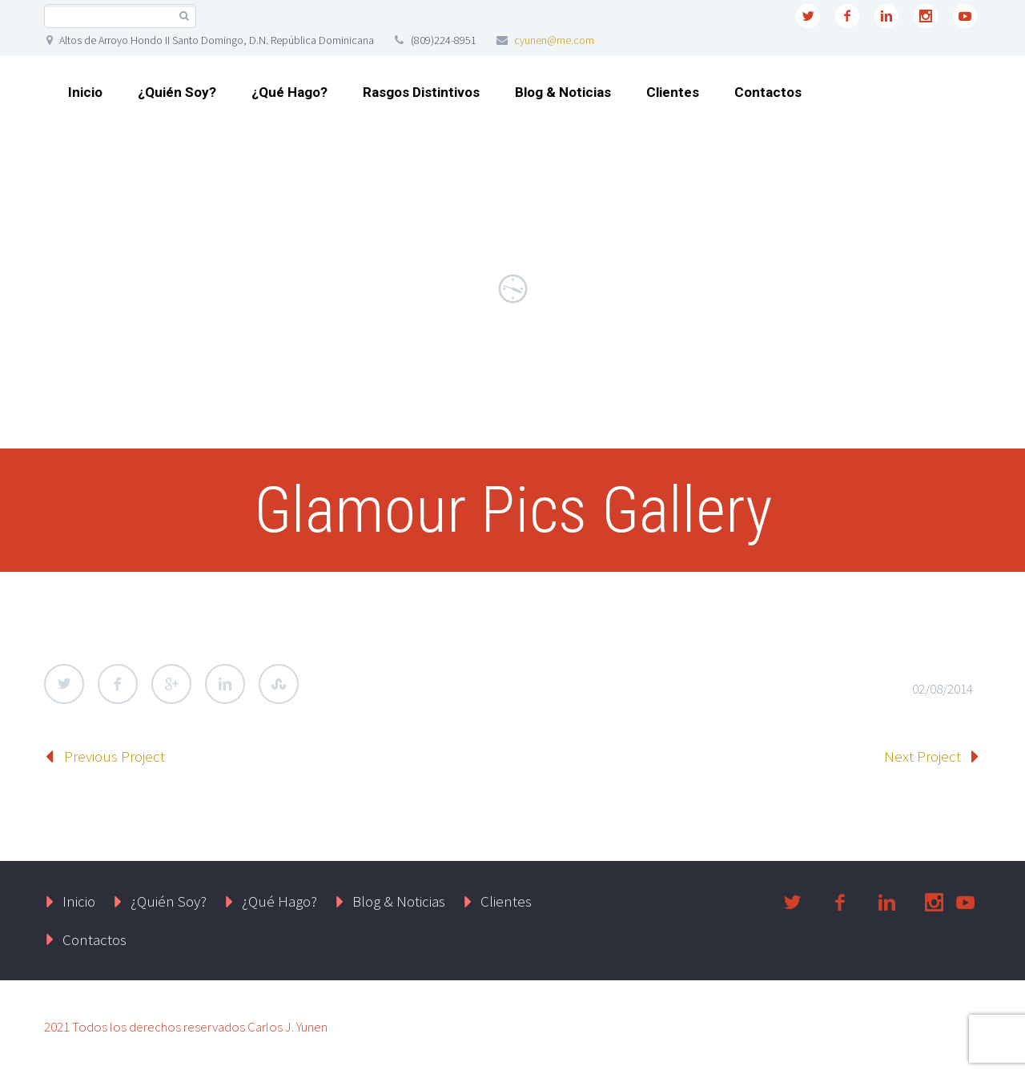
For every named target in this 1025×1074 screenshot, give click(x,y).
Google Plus (171, 684)
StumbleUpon (279, 684)
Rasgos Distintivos (421, 92)
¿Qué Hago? (289, 92)
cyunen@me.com (554, 40)
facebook (847, 16)
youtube (965, 16)
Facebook (118, 684)
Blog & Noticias (563, 92)
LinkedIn (225, 684)
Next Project (922, 756)
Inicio (85, 92)
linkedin (886, 16)
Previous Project (114, 756)
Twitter (64, 684)
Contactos (768, 92)
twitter (808, 16)
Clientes (672, 92)
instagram (926, 16)
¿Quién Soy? (177, 92)
